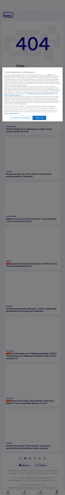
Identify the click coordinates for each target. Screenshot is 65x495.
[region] (32, 94)
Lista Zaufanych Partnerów (11, 113)
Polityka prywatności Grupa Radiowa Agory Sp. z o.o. (43, 93)
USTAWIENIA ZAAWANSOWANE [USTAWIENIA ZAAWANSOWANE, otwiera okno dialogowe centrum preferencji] (20, 118)
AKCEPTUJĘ (39, 118)
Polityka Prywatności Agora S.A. (13, 95)
